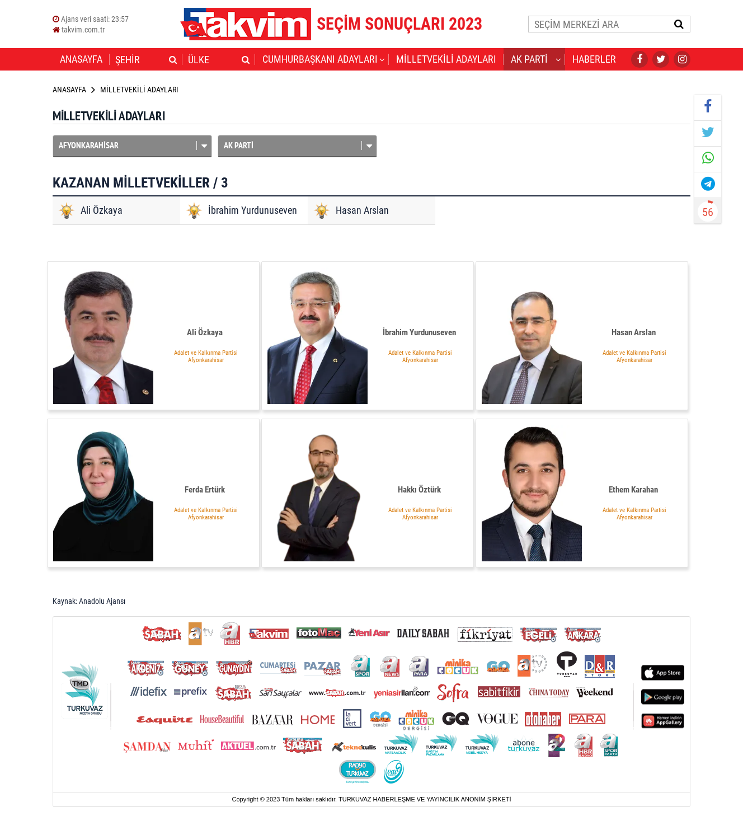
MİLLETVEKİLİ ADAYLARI (446, 59)
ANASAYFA (81, 59)
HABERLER (594, 59)
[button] (172, 59)
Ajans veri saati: (91, 19)
